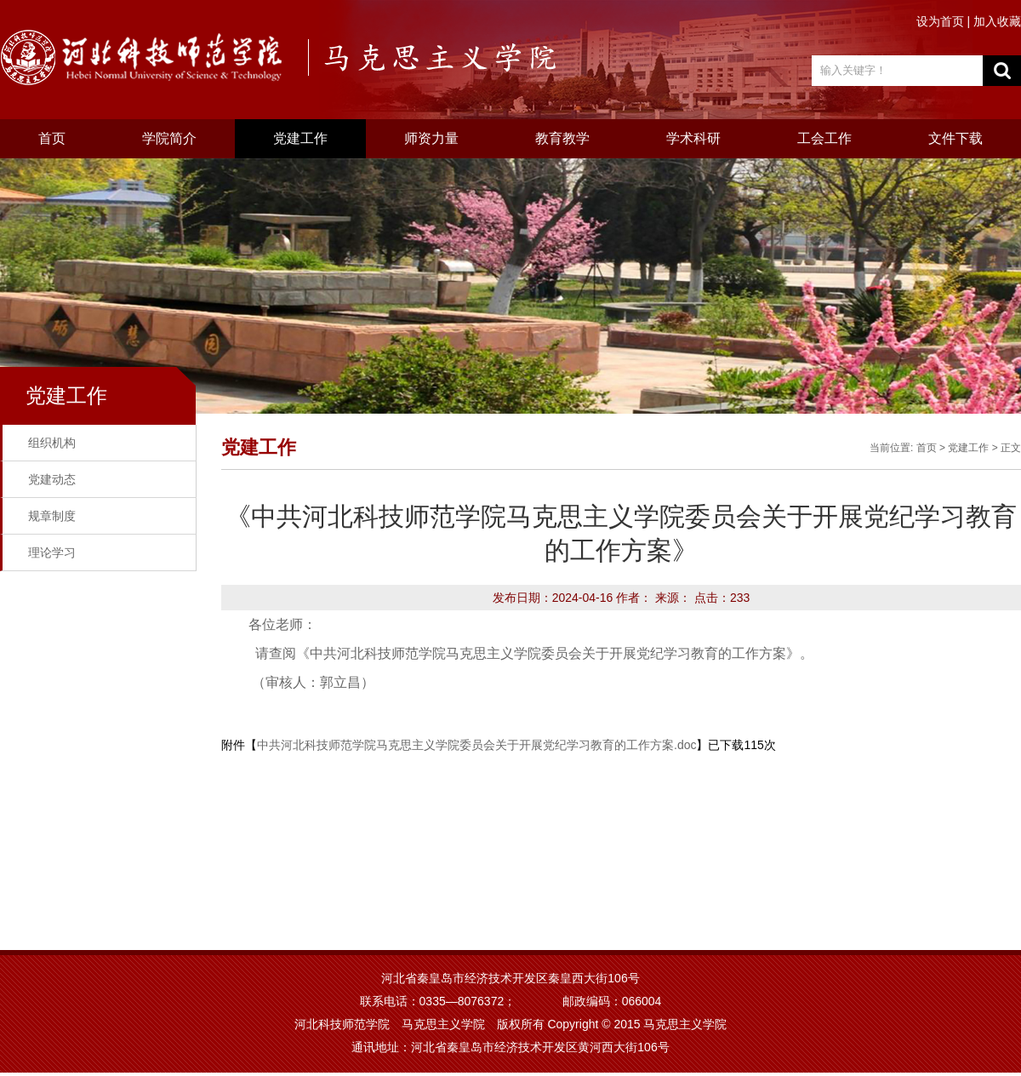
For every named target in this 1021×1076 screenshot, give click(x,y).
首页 (52, 138)
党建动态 (52, 479)
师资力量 (431, 138)
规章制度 (52, 516)
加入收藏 (997, 21)
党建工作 (300, 138)
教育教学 (562, 138)
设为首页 (941, 21)
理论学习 (52, 552)
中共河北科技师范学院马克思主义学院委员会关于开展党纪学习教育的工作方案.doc (476, 745)
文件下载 (955, 138)
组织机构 (52, 442)
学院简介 (169, 138)
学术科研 (693, 138)
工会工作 (824, 138)
